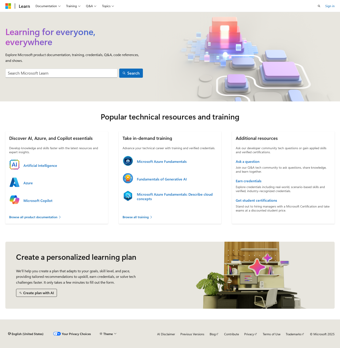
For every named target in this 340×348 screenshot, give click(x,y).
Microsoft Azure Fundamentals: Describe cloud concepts (175, 196)
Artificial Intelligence (40, 165)
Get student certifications (256, 200)
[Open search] (319, 6)
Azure (28, 183)
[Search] (131, 73)
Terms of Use (271, 334)
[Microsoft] (8, 6)
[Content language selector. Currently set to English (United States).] (25, 334)
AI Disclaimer (166, 334)
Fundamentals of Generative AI (162, 179)
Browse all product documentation (35, 217)
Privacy (249, 334)
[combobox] (61, 73)
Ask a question (247, 161)
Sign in (330, 6)
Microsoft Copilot (37, 200)
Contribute (231, 334)
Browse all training (138, 217)
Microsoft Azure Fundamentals (162, 161)
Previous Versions (192, 334)
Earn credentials (248, 181)
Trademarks (293, 334)
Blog (213, 334)
